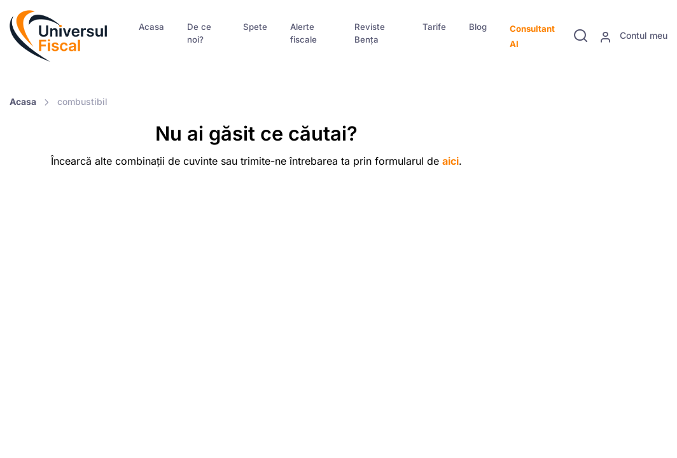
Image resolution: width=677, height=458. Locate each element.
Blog (478, 27)
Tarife (434, 27)
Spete (255, 27)
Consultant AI (532, 36)
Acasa (151, 27)
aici (450, 161)
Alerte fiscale (303, 33)
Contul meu (633, 36)
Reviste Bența (369, 33)
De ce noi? (199, 33)
